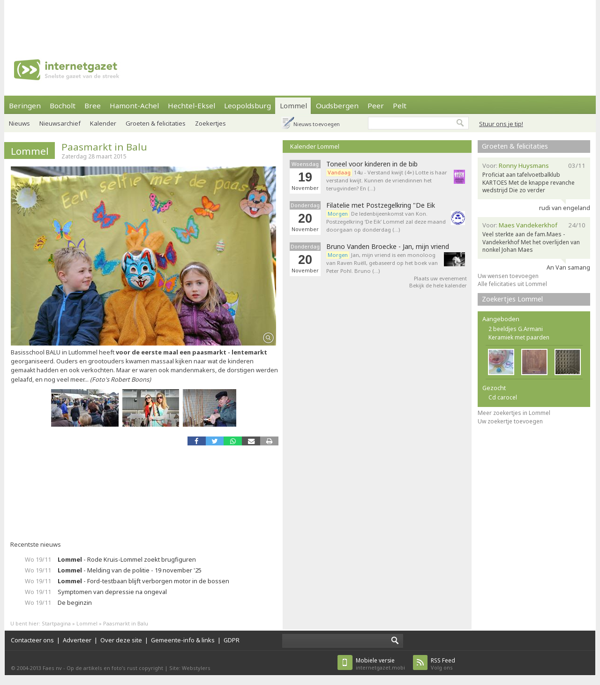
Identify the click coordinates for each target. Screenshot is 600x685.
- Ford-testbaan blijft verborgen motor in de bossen (143, 581)
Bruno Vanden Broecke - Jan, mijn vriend (387, 246)
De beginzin (75, 602)
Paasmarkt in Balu (104, 146)
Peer (376, 105)
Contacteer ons (32, 640)
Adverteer (77, 640)
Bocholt (62, 105)
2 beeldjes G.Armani (515, 329)
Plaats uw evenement (440, 278)
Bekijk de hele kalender (438, 285)
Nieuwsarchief (60, 123)
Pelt (399, 105)
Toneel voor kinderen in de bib (372, 164)
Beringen (25, 105)
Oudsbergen (337, 105)
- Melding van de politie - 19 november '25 (130, 570)
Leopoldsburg (247, 105)
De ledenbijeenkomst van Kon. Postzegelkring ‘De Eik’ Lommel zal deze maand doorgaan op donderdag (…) (386, 221)
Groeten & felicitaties (156, 123)
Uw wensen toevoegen (508, 276)
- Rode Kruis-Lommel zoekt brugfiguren (127, 559)
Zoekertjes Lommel (512, 298)
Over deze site (121, 640)
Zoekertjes (210, 123)
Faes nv (52, 667)
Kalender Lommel (314, 146)
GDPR (232, 640)
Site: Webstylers (189, 667)
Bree (92, 105)
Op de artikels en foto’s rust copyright (115, 667)
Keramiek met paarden (518, 337)
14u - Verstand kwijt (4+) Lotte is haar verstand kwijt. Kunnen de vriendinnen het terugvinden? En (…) (386, 180)
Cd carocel (502, 397)
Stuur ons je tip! (501, 124)
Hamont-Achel (134, 105)
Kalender (103, 123)
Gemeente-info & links (183, 640)
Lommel (293, 105)
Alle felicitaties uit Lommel (512, 284)
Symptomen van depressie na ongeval (112, 591)
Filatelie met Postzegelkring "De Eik (380, 205)
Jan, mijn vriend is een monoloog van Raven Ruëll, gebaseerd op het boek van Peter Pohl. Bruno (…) (382, 262)
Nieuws (19, 123)
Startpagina (56, 623)
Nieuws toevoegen (316, 124)
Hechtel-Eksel (191, 105)
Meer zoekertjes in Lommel (514, 413)
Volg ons (443, 663)
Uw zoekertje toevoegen (510, 421)
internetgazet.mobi (380, 663)
